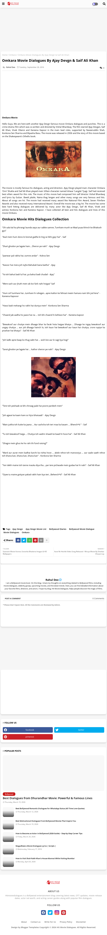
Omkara (12, 55)
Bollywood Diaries (57, 529)
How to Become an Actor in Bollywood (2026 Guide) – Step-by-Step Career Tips (49, 833)
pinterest (29, 736)
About (24, 922)
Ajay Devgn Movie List (36, 529)
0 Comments (98, 598)
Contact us (36, 922)
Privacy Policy (66, 922)
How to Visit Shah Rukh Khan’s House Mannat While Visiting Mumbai (45, 858)
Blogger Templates (30, 927)
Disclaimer (81, 922)
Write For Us (50, 922)
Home (5, 55)
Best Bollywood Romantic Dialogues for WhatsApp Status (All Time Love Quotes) (50, 808)
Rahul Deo (52, 579)
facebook (30, 730)
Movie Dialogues (11, 532)
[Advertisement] (53, 30)
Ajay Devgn (17, 529)
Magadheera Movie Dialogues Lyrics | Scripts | (36, 846)
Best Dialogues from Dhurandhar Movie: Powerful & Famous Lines (47, 798)
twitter (81, 730)
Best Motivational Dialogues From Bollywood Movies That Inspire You (46, 821)
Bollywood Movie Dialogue (81, 529)
